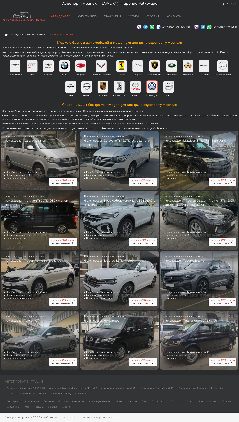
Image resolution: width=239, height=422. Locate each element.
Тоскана (39, 408)
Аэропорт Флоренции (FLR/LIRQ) (26, 389)
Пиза (144, 402)
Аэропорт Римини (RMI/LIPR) (158, 389)
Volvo (168, 96)
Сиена (190, 402)
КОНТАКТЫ (174, 17)
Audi (32, 76)
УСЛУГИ (133, 17)
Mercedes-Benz (222, 76)
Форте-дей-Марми (100, 402)
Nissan (86, 96)
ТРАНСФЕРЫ (112, 17)
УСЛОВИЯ (152, 17)
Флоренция (78, 402)
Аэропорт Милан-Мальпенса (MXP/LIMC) (73, 389)
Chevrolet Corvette (101, 76)
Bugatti (81, 76)
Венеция (52, 408)
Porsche (103, 96)
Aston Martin (15, 76)
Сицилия (227, 402)
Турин (26, 408)
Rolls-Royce (119, 96)
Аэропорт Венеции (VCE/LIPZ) (68, 394)
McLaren (204, 76)
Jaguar (138, 76)
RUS (225, 4)
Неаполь (132, 402)
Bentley (48, 76)
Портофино (159, 402)
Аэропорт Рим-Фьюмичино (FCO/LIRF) (201, 389)
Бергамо (49, 402)
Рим (200, 402)
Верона (66, 408)
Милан (119, 402)
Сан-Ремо (212, 402)
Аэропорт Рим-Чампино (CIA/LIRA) (26, 394)
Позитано (176, 402)
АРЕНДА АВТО (60, 17)
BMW (64, 76)
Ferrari (121, 76)
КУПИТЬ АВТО (87, 17)
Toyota (135, 96)
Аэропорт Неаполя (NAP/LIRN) (119, 389)
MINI (70, 96)
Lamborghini (154, 76)
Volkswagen (152, 96)
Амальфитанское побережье (23, 402)
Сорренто (13, 408)
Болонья (63, 402)
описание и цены (63, 182)
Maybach (188, 76)
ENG (233, 4)
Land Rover (172, 76)
